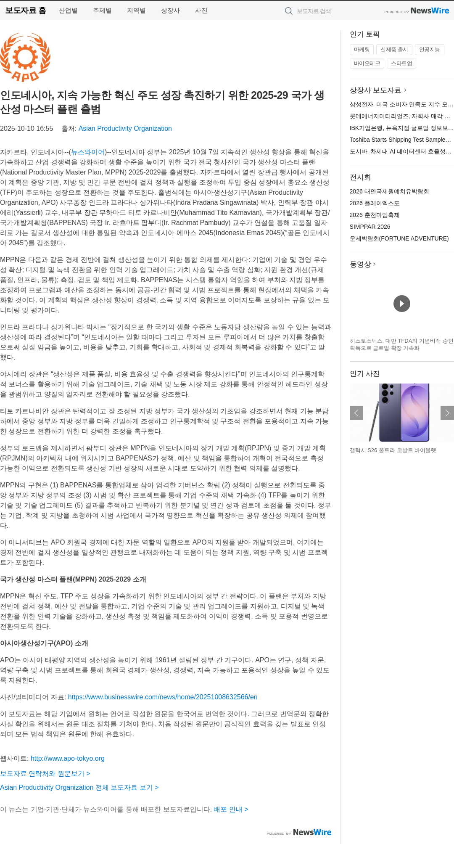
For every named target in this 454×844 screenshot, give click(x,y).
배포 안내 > (231, 809)
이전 (356, 413)
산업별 (68, 10)
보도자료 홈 (25, 10)
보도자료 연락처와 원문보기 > (45, 773)
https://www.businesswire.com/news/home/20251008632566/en (163, 697)
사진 (201, 10)
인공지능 (429, 49)
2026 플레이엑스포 (375, 203)
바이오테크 (367, 63)
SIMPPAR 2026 (370, 226)
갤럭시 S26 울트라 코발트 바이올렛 (393, 450)
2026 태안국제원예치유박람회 (389, 191)
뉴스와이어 (88, 152)
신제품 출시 (394, 49)
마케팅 (362, 49)
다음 (447, 413)
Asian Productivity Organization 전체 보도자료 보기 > (79, 787)
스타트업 (401, 63)
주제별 (102, 10)
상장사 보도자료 (376, 90)
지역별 (136, 10)
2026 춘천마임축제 (375, 215)
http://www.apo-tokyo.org (68, 758)
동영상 (360, 264)
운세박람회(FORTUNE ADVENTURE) (399, 238)
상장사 (170, 10)
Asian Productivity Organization (125, 128)
